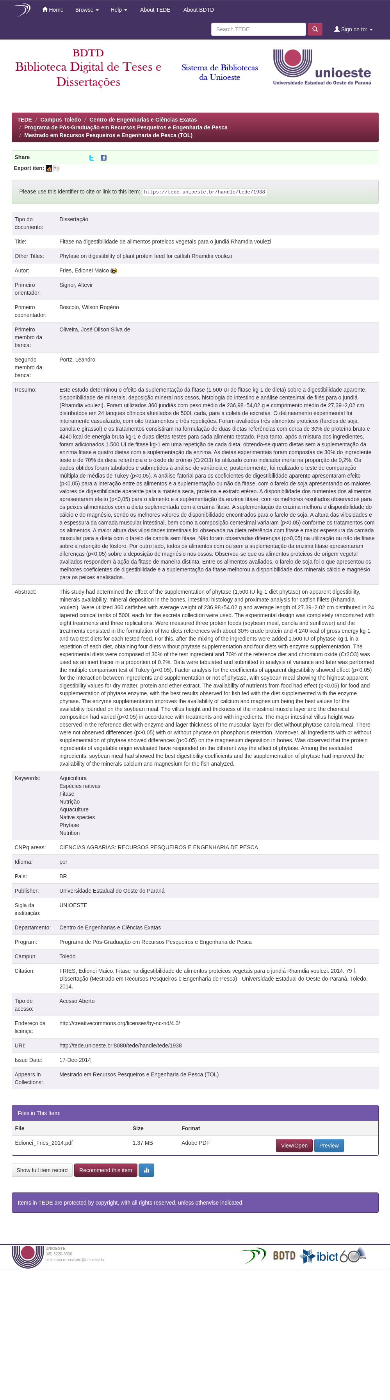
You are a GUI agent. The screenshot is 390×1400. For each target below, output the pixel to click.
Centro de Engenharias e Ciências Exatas (143, 119)
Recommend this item (105, 1170)
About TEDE (155, 10)
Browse (87, 10)
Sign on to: (353, 29)
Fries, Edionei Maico (84, 270)
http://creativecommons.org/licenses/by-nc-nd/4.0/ (119, 1023)
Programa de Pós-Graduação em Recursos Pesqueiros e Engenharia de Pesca (126, 127)
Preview (329, 1145)
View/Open (294, 1145)
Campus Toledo (61, 119)
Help (118, 10)
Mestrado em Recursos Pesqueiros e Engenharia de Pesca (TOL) (108, 135)
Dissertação (73, 219)
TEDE (25, 119)
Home (53, 9)
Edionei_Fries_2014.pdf (44, 1143)
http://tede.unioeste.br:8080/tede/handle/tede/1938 (120, 1045)
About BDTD (198, 10)
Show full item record (42, 1170)
